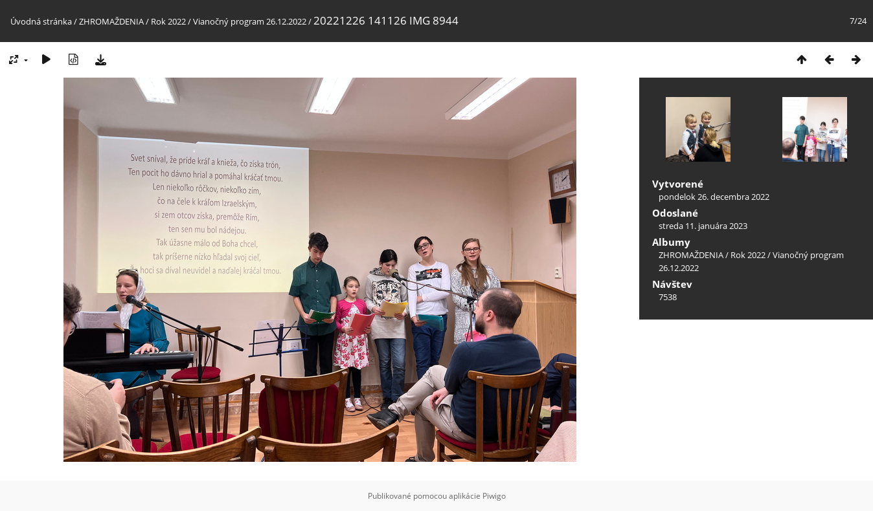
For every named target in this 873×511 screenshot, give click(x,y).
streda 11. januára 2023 (703, 226)
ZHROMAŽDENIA (111, 21)
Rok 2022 (168, 21)
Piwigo (494, 495)
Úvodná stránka (41, 21)
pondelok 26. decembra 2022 (714, 196)
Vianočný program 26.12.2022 (249, 21)
